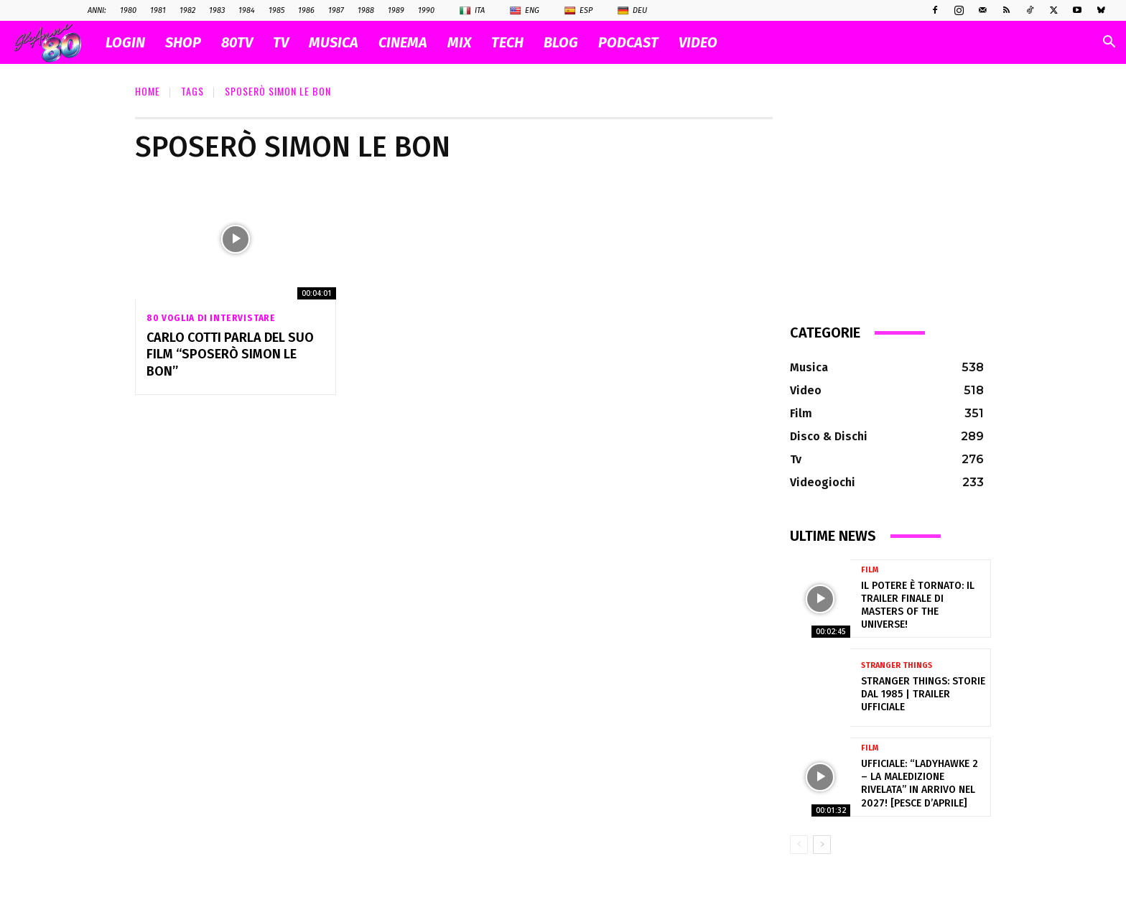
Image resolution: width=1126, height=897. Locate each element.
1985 (276, 10)
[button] (1109, 43)
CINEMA (402, 42)
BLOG (561, 42)
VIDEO (698, 42)
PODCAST (628, 42)
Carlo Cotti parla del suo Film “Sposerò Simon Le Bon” (230, 354)
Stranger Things (896, 665)
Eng (524, 11)
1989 (396, 10)
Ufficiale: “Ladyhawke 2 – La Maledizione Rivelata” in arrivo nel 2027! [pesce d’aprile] (919, 783)
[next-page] (822, 844)
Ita (472, 11)
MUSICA (333, 42)
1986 (306, 10)
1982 (187, 10)
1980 (128, 10)
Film (869, 570)
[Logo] (55, 43)
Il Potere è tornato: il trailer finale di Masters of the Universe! (917, 605)
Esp (578, 11)
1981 (158, 10)
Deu (632, 11)
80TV (237, 42)
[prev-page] (799, 844)
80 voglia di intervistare (211, 318)
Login (125, 42)
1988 (366, 10)
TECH (507, 42)
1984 (246, 10)
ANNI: (97, 10)
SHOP (183, 42)
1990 (426, 10)
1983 (217, 10)
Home (147, 90)
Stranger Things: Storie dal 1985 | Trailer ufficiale (923, 694)
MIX (459, 42)
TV (281, 42)
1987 (336, 10)
